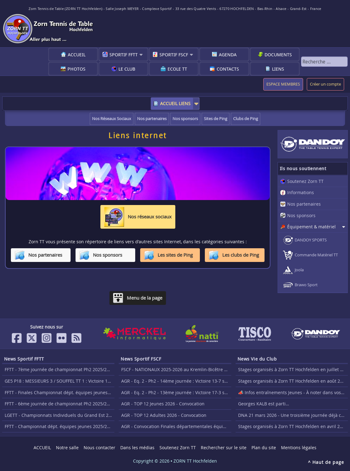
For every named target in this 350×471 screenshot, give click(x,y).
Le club (126, 69)
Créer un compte (325, 84)
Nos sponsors (185, 118)
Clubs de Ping (245, 118)
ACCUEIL (76, 54)
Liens (278, 69)
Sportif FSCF (173, 54)
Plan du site (263, 447)
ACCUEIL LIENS (175, 103)
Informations (300, 192)
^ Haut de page (326, 462)
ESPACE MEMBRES (283, 84)
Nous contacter (99, 447)
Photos (76, 69)
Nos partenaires (152, 118)
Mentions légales (298, 447)
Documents (278, 54)
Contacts (228, 69)
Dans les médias (137, 447)
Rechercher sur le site (223, 447)
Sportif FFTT (123, 54)
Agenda (228, 54)
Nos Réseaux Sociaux (111, 118)
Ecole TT (177, 69)
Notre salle (67, 447)
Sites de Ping (215, 118)
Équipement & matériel (311, 227)
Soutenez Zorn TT (305, 181)
